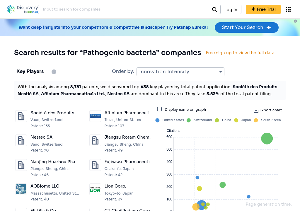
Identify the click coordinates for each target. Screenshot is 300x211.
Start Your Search (246, 27)
